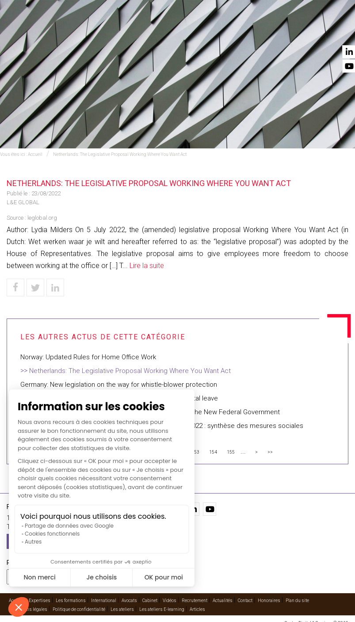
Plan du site (297, 600)
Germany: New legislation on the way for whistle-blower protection (118, 385)
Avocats (188, 31)
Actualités (295, 31)
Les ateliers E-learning (161, 609)
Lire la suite (147, 265)
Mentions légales (30, 609)
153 (195, 452)
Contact (336, 31)
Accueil (57, 31)
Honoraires (269, 600)
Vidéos (258, 31)
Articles (197, 609)
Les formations (71, 600)
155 (231, 452)
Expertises (96, 31)
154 (213, 452)
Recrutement (194, 600)
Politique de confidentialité (79, 609)
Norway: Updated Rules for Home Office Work (88, 357)
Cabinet (225, 31)
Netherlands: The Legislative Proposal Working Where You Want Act (120, 154)
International (143, 31)
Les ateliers (122, 609)
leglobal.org (42, 217)
